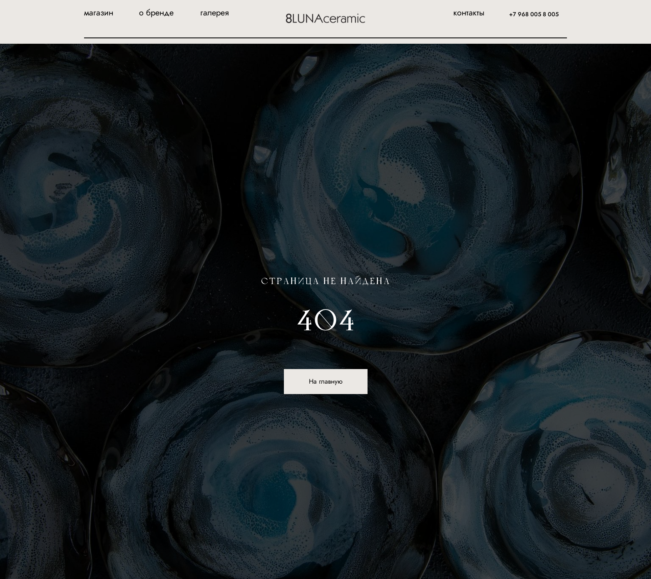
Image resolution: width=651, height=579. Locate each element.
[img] (325, 18)
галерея (214, 13)
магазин (98, 13)
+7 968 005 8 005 (534, 14)
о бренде (156, 13)
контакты (469, 13)
